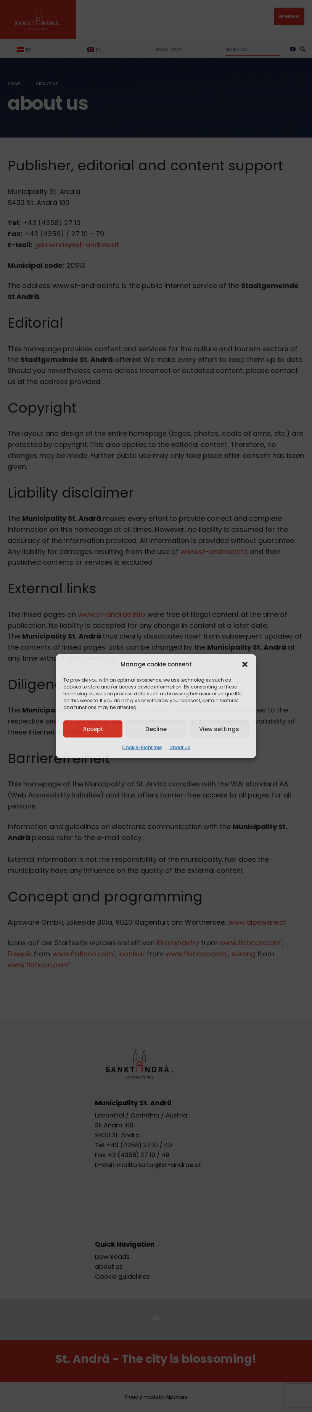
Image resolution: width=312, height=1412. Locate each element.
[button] (245, 664)
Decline (156, 729)
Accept (93, 729)
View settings (219, 729)
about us (179, 747)
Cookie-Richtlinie (142, 747)
